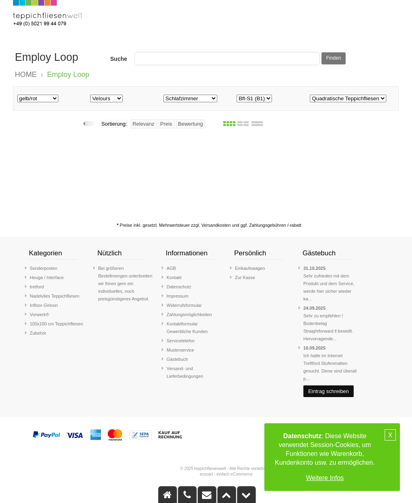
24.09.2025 (314, 308)
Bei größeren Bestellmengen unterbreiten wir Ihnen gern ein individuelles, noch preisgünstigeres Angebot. (125, 283)
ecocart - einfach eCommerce (226, 474)
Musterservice (180, 350)
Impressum (177, 296)
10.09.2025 (314, 348)
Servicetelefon (181, 340)
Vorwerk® (39, 314)
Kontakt (174, 277)
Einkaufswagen (250, 268)
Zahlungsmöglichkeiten (189, 314)
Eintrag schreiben (328, 391)
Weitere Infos (325, 477)
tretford (37, 286)
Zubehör (38, 333)
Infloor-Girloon (44, 305)
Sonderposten (44, 268)
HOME (26, 74)
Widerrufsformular (184, 305)
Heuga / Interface (47, 277)
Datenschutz (179, 286)
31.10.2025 (314, 268)
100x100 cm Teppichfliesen (56, 323)
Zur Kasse (245, 277)
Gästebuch (177, 359)
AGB (171, 268)
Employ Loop (68, 74)
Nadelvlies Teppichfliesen (54, 296)
